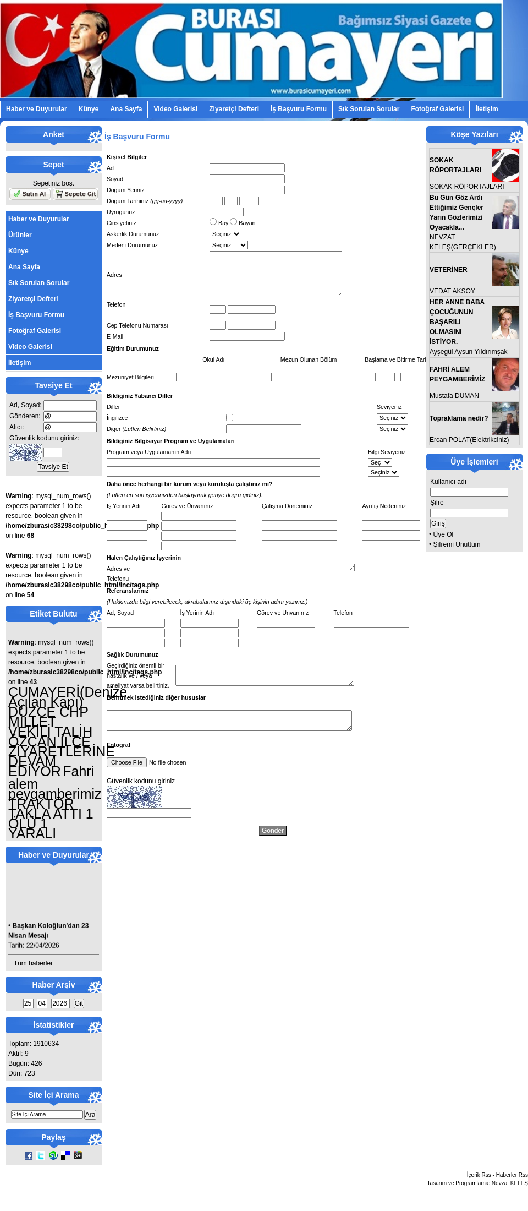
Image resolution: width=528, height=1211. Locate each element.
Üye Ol (443, 534)
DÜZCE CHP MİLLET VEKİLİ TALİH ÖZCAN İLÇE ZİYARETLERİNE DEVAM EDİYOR (61, 741)
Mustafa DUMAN (454, 396)
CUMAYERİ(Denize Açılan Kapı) (67, 697)
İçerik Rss (479, 1175)
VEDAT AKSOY (452, 291)
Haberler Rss (512, 1175)
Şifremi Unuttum (457, 544)
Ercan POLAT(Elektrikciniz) (469, 440)
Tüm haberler (33, 963)
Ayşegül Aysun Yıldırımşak (468, 352)
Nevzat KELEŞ (510, 1183)
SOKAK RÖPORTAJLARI (467, 186)
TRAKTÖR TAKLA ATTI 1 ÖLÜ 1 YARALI (51, 818)
